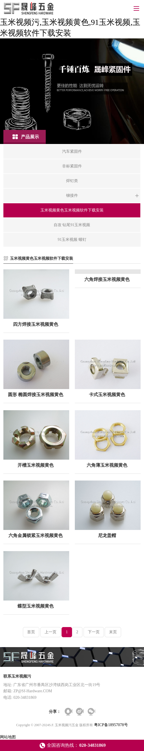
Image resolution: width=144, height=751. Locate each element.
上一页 (50, 632)
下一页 (94, 632)
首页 (31, 632)
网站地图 (8, 737)
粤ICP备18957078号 (111, 725)
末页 (113, 632)
